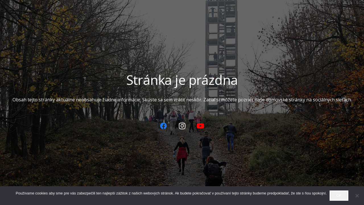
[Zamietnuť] (357, 195)
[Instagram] (182, 125)
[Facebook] (163, 125)
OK (339, 195)
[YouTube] (200, 125)
